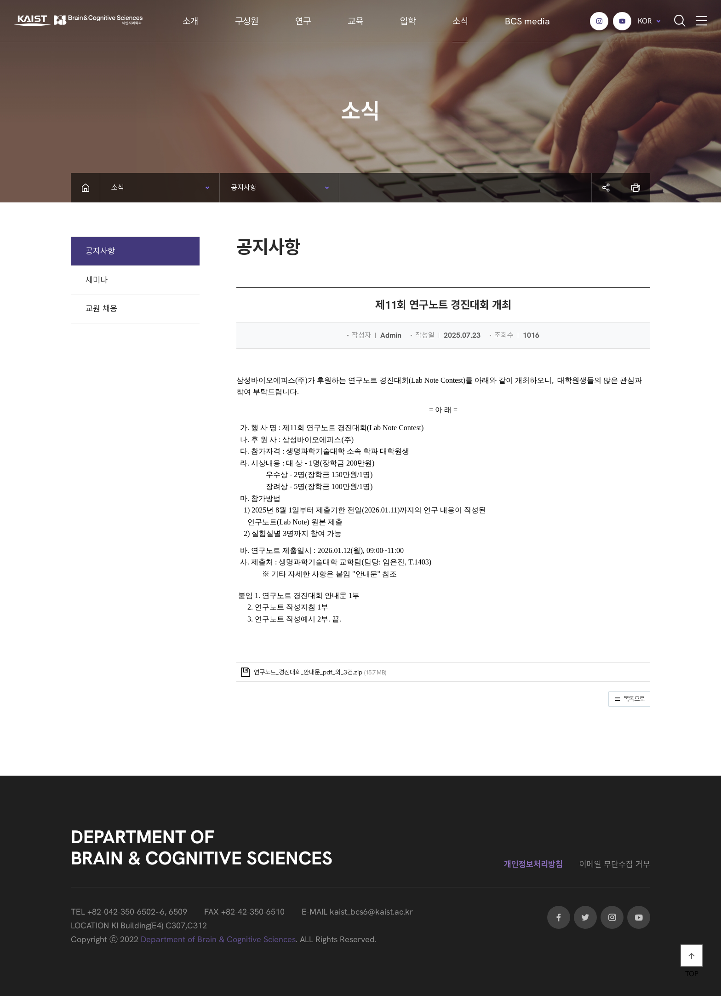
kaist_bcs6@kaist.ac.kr (371, 911)
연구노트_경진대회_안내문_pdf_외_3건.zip (308, 672)
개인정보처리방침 (533, 864)
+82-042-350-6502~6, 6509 (137, 911)
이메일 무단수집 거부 (614, 864)
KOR (645, 21)
